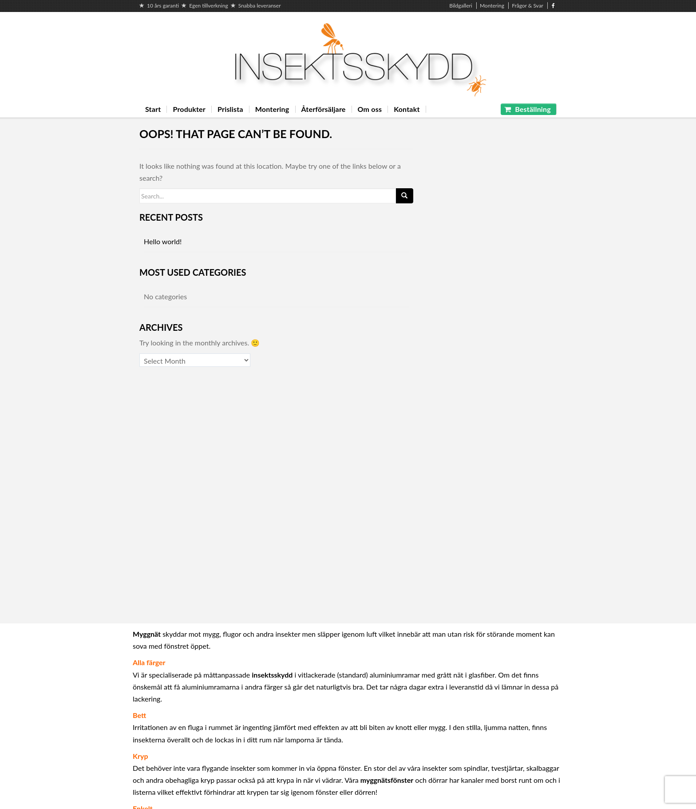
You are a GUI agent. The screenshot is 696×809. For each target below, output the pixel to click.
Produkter (189, 109)
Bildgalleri (460, 5)
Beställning (527, 109)
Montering (492, 5)
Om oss (370, 109)
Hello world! (163, 241)
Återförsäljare (323, 109)
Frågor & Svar (527, 5)
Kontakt (406, 109)
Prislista (230, 109)
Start (153, 109)
